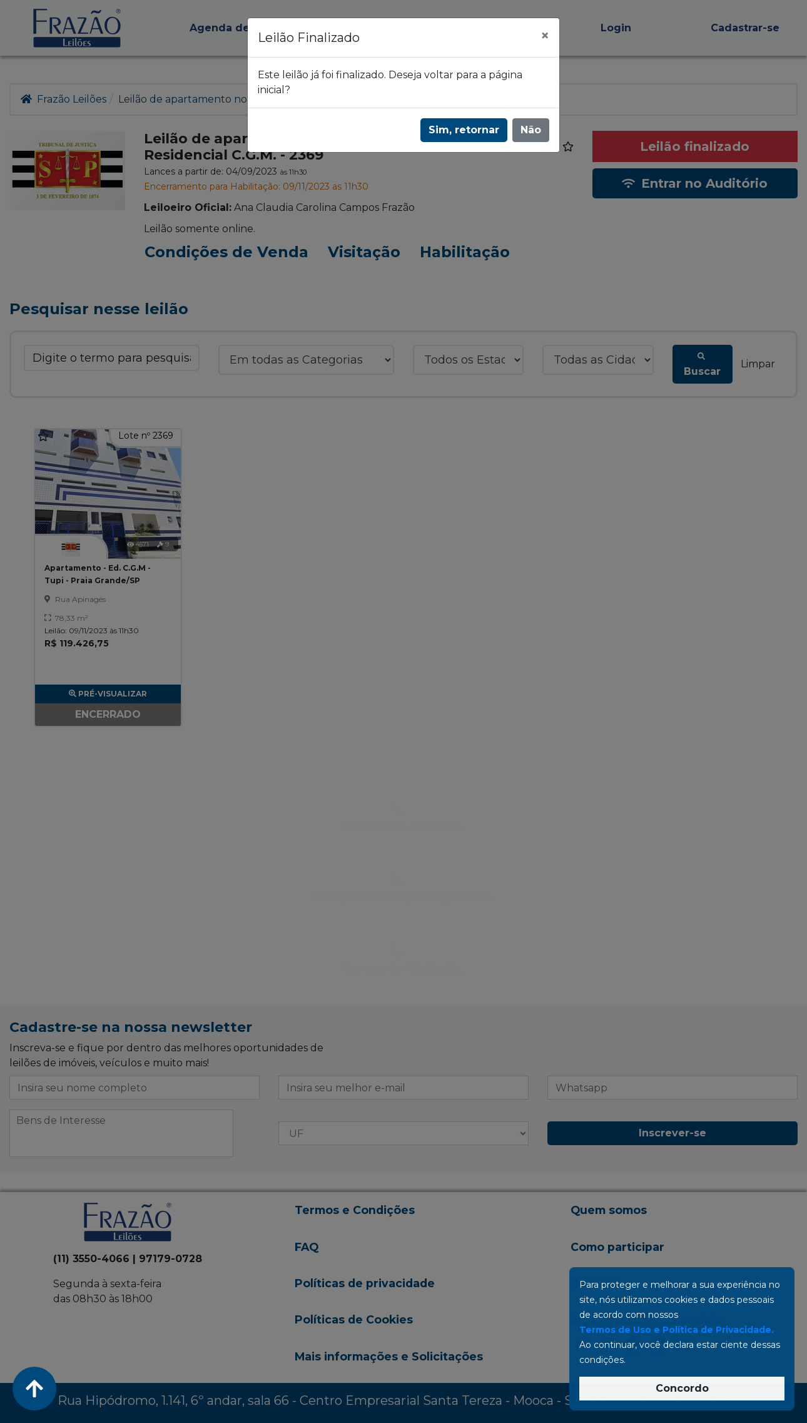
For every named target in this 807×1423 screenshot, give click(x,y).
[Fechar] (544, 35)
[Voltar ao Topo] (34, 1388)
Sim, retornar (464, 130)
